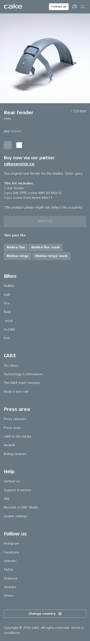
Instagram (11, 543)
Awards (10, 445)
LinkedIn (10, 561)
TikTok (8, 569)
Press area (12, 428)
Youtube (10, 587)
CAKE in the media (17, 436)
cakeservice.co (19, 164)
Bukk (7, 312)
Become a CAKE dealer (21, 507)
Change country (45, 613)
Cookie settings (15, 516)
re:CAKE (10, 329)
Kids (7, 338)
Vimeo (9, 595)
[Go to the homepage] (13, 7)
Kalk (7, 294)
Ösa (7, 303)
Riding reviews (15, 454)
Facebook (11, 552)
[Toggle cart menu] (75, 7)
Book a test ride (16, 391)
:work (8, 321)
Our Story (11, 365)
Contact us (58, 6)
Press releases (15, 419)
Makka (9, 286)
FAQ (6, 498)
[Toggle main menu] (83, 7)
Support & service (17, 490)
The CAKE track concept (22, 383)
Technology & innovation (23, 374)
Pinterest (10, 578)
